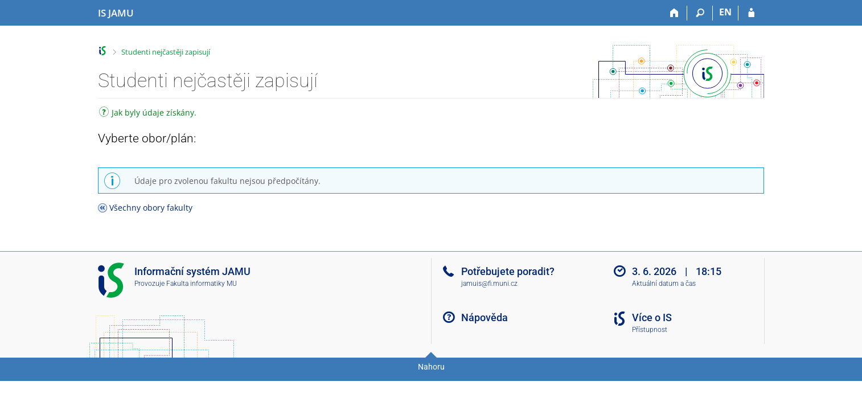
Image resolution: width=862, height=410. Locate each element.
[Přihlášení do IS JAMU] (751, 13)
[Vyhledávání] (700, 13)
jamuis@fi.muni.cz (489, 284)
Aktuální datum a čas (664, 284)
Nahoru (431, 366)
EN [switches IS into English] (725, 12)
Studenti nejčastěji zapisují (165, 52)
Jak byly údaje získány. (147, 113)
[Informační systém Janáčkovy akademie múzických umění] (116, 13)
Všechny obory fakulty (150, 207)
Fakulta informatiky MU (201, 284)
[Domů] (674, 13)
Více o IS (652, 317)
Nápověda (484, 317)
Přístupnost (649, 330)
